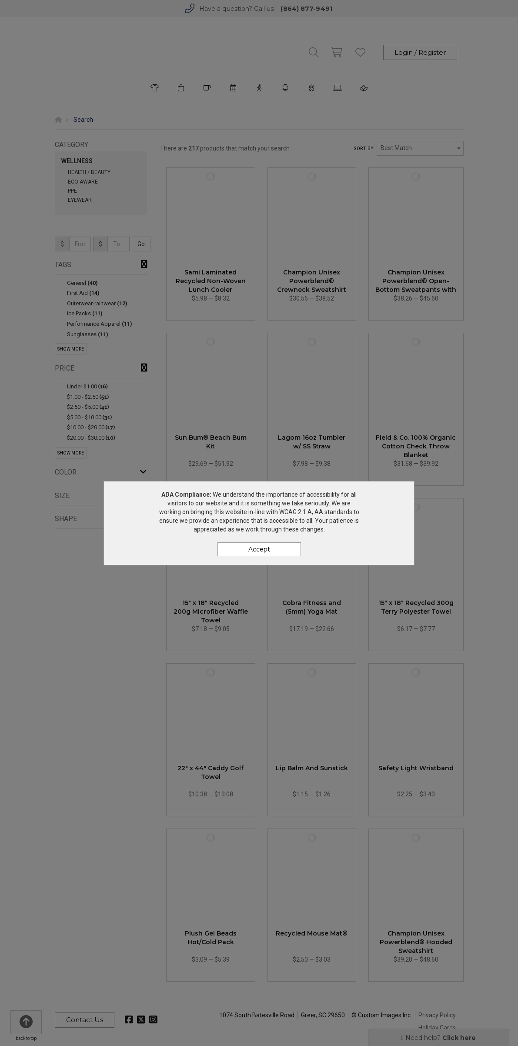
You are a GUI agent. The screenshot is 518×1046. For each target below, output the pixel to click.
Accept (259, 549)
